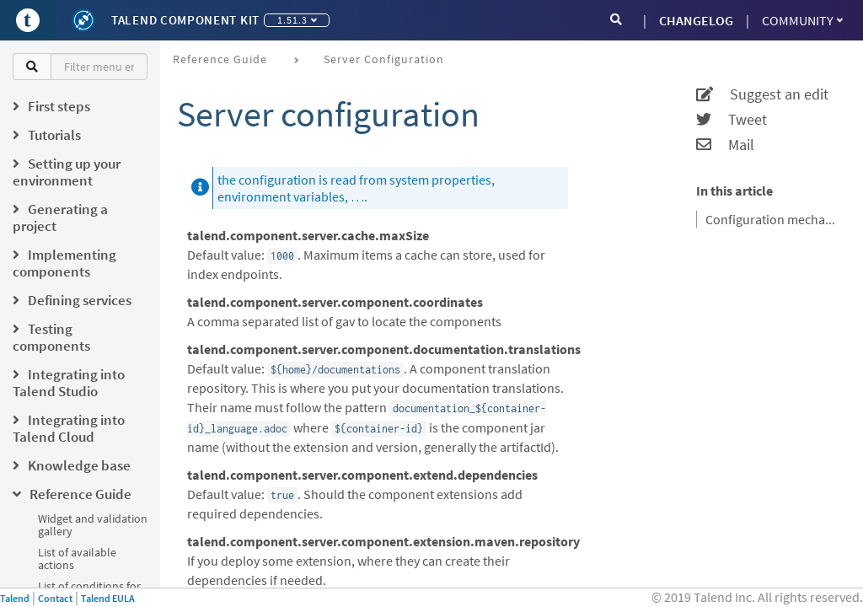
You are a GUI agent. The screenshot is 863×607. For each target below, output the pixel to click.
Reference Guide (220, 59)
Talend (14, 598)
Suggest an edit (762, 94)
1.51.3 (297, 19)
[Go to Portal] (28, 20)
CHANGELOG (696, 20)
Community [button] (802, 20)
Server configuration (384, 59)
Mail (725, 145)
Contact (55, 598)
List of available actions (77, 558)
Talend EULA (108, 598)
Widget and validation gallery (92, 525)
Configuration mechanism (773, 219)
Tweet (731, 119)
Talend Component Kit (185, 20)
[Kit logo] (83, 20)
